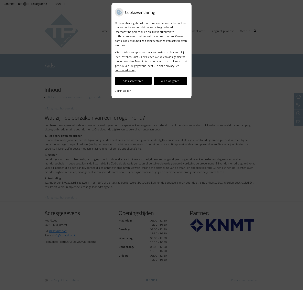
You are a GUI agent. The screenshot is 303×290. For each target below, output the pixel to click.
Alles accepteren (133, 81)
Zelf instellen (123, 90)
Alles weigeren (170, 81)
